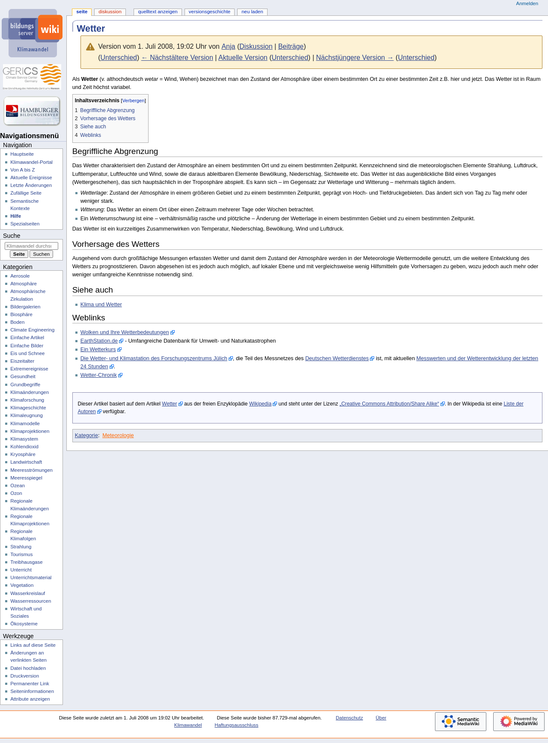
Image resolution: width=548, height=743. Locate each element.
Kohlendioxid (24, 446)
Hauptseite (22, 154)
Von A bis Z (22, 169)
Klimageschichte (28, 407)
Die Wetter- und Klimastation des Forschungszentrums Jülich (153, 358)
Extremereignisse (29, 368)
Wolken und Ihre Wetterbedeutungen (124, 332)
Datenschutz (349, 717)
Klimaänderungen (29, 392)
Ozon (16, 493)
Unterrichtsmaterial (30, 577)
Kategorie (86, 435)
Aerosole (20, 275)
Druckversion (24, 675)
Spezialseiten (24, 223)
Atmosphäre (23, 283)
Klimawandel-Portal (31, 162)
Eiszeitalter (22, 361)
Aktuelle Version (243, 57)
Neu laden (252, 11)
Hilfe (15, 216)
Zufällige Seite (26, 192)
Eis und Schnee (27, 353)
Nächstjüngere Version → (354, 57)
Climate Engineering (32, 329)
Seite (81, 11)
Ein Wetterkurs (98, 349)
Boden (17, 322)
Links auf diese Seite (33, 645)
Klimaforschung (27, 400)
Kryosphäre (23, 454)
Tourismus (21, 554)
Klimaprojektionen (29, 431)
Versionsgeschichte (209, 11)
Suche (11, 235)
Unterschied (119, 57)
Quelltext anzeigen (157, 11)
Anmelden (527, 3)
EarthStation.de (99, 341)
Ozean (17, 485)
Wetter (169, 404)
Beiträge (291, 46)
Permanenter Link (29, 683)
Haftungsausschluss (236, 725)
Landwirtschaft (26, 462)
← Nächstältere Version (177, 57)
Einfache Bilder (26, 345)
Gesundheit (23, 376)
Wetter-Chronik (98, 375)
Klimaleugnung (26, 415)
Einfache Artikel (27, 337)
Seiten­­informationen (32, 691)
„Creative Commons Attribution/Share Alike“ (389, 404)
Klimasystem (24, 438)
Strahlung (20, 546)
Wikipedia (260, 404)
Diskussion (255, 46)
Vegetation (21, 585)
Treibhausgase (26, 562)
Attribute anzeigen (30, 699)
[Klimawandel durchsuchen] (31, 246)
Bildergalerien (25, 306)
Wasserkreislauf (27, 593)
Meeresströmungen (31, 470)
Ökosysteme (24, 623)
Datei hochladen (28, 668)
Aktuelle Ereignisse (31, 177)
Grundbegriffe (25, 384)
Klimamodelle (25, 423)
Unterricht (21, 569)
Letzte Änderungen (31, 185)
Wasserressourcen (30, 601)
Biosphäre (21, 314)
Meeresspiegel (26, 477)
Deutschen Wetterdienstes (337, 358)
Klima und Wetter (101, 305)
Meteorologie (118, 435)
